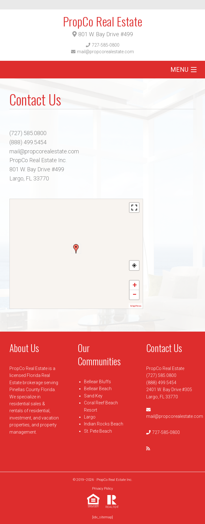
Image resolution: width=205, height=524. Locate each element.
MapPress (135, 306)
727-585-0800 (105, 45)
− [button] (134, 295)
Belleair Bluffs (97, 381)
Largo (90, 416)
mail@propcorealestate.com (105, 51)
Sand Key (93, 395)
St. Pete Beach (98, 431)
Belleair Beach (98, 388)
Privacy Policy (102, 489)
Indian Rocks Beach (103, 423)
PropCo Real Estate (102, 21)
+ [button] (134, 285)
